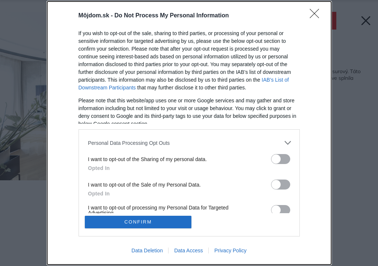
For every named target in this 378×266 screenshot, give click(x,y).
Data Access (188, 250)
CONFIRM (138, 222)
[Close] (317, 16)
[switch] (280, 159)
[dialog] (189, 133)
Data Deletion (147, 250)
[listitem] (189, 143)
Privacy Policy (230, 250)
